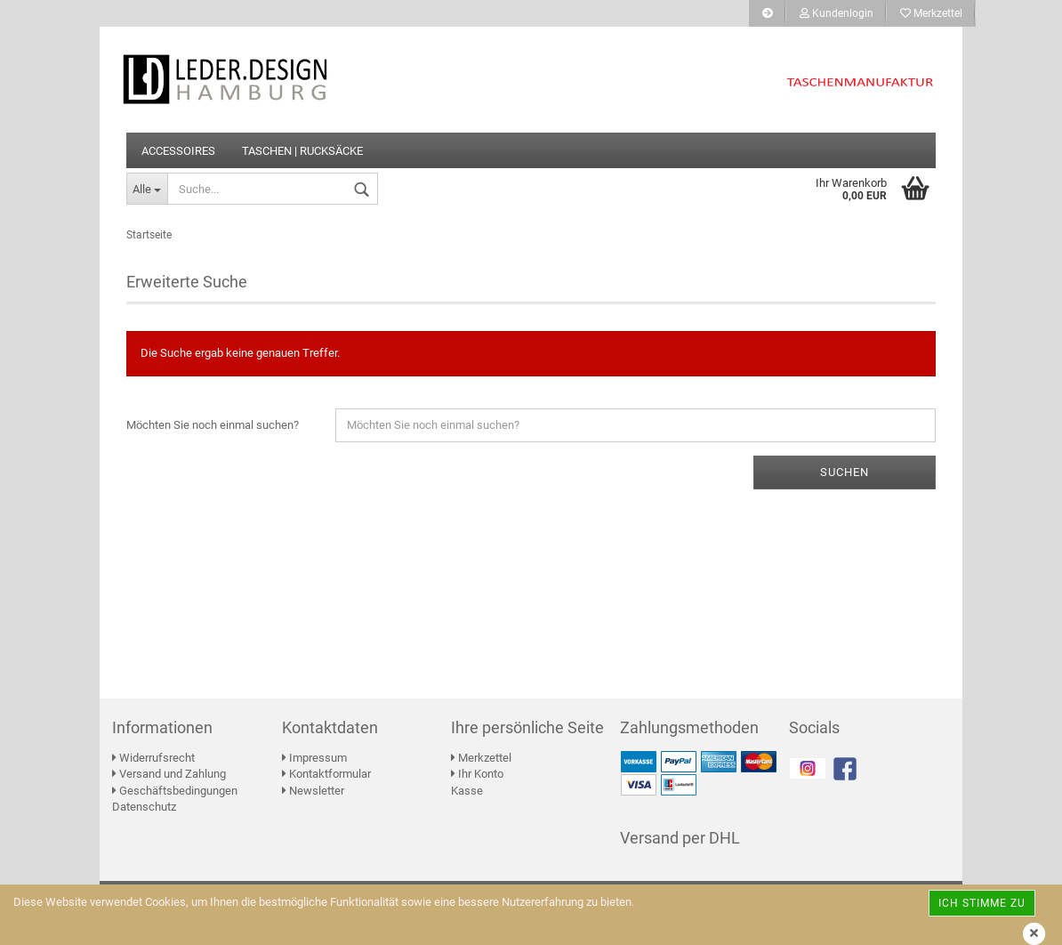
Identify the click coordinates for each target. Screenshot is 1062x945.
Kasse (467, 790)
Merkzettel (931, 13)
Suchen (844, 472)
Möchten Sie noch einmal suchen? (212, 425)
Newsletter (313, 790)
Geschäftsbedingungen (174, 790)
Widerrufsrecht (153, 757)
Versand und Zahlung (169, 773)
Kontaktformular (326, 773)
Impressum (314, 757)
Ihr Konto (477, 773)
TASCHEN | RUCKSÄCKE (302, 151)
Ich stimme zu (982, 903)
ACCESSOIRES (178, 151)
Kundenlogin (836, 13)
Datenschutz (144, 806)
